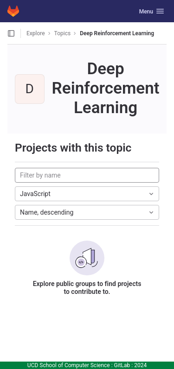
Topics (62, 33)
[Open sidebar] (11, 33)
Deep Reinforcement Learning (117, 33)
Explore (35, 33)
